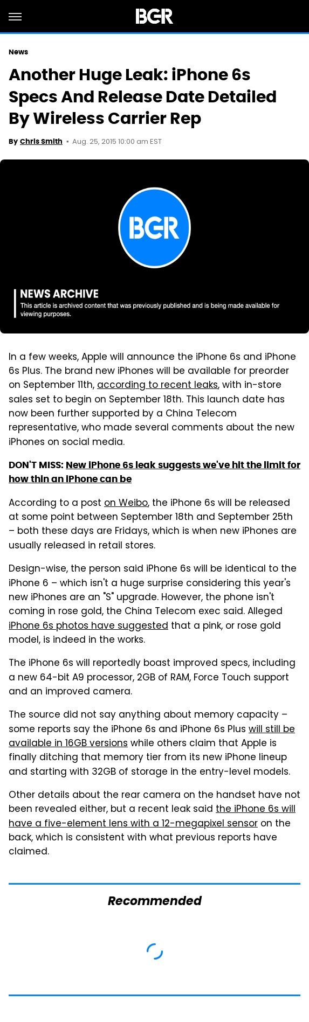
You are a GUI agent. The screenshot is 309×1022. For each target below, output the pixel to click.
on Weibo (126, 503)
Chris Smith (41, 141)
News (18, 52)
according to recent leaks (157, 385)
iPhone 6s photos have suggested (88, 626)
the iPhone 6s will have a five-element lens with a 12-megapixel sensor (152, 816)
